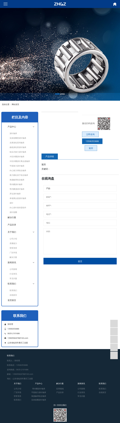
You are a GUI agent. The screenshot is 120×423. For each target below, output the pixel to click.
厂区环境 (13, 252)
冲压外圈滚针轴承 (17, 156)
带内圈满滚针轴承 (17, 189)
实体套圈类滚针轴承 (18, 138)
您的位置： (6, 104)
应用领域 (60, 388)
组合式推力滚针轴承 (18, 152)
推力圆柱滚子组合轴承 (19, 175)
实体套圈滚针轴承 (38, 399)
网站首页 (15, 104)
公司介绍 (13, 238)
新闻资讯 (12, 262)
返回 (91, 148)
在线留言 (13, 295)
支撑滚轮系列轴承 (17, 142)
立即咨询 (90, 134)
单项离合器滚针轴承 (18, 198)
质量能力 (13, 243)
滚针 (11, 203)
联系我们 (12, 283)
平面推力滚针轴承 (17, 166)
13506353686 (92, 141)
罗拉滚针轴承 (15, 193)
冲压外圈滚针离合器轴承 (20, 161)
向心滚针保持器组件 (18, 207)
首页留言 (12, 300)
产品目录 (12, 224)
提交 (80, 261)
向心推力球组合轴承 (18, 170)
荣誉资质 (13, 248)
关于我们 (12, 232)
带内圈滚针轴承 (16, 184)
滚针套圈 (13, 212)
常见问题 (13, 278)
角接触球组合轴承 (17, 179)
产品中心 (12, 126)
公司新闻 (13, 269)
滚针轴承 (13, 133)
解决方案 (12, 217)
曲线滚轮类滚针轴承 (18, 147)
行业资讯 (13, 274)
